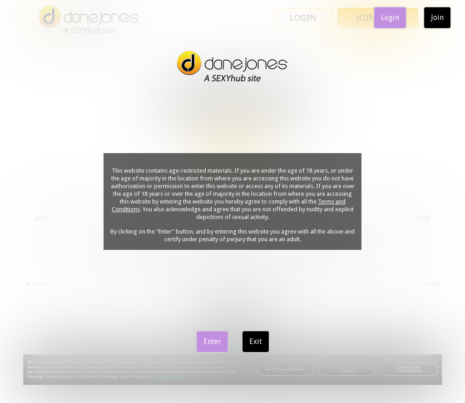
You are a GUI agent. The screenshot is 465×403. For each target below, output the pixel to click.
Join (437, 17)
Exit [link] (255, 341)
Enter (212, 341)
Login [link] (390, 17)
